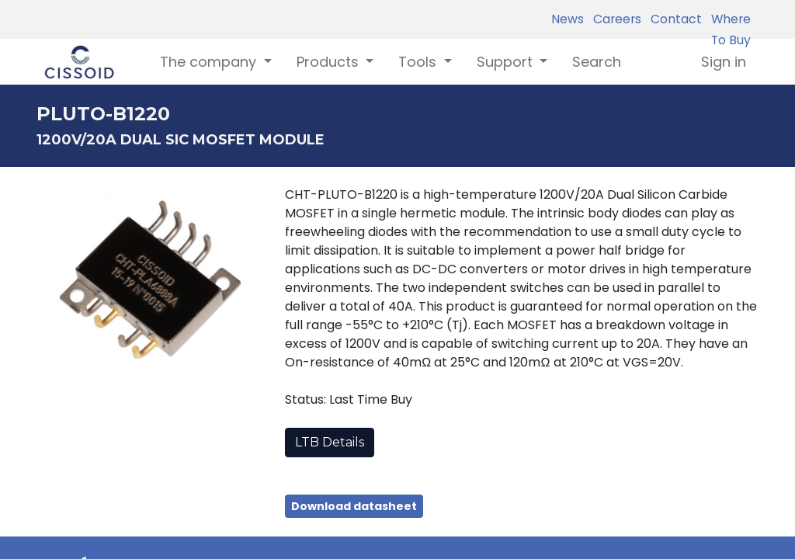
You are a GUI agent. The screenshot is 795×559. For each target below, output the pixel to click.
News (567, 19)
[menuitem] (597, 62)
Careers (614, 19)
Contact (673, 19)
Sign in (723, 61)
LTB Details (329, 442)
